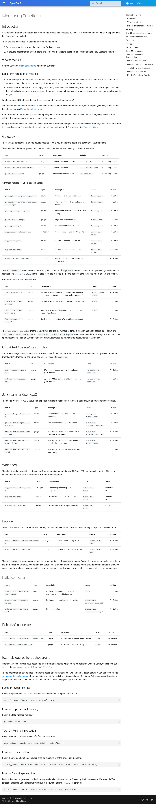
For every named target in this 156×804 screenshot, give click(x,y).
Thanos (86, 127)
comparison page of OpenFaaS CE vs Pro (32, 667)
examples (25, 676)
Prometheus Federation (31, 109)
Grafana (35, 679)
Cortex (96, 127)
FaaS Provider (12, 527)
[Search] (105, 3)
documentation (9, 676)
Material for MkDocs (18, 801)
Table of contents (133, 15)
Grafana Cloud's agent (31, 127)
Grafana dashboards (26, 66)
